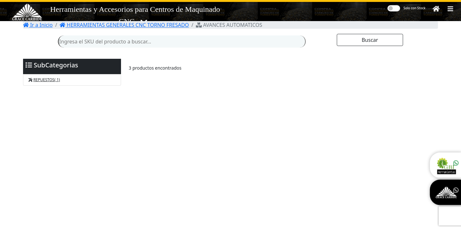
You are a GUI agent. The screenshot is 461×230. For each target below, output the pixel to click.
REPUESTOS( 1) (46, 79)
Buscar (370, 39)
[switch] (393, 8)
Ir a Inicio (38, 24)
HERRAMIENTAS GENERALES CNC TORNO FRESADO (124, 24)
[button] (450, 9)
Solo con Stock (414, 8)
